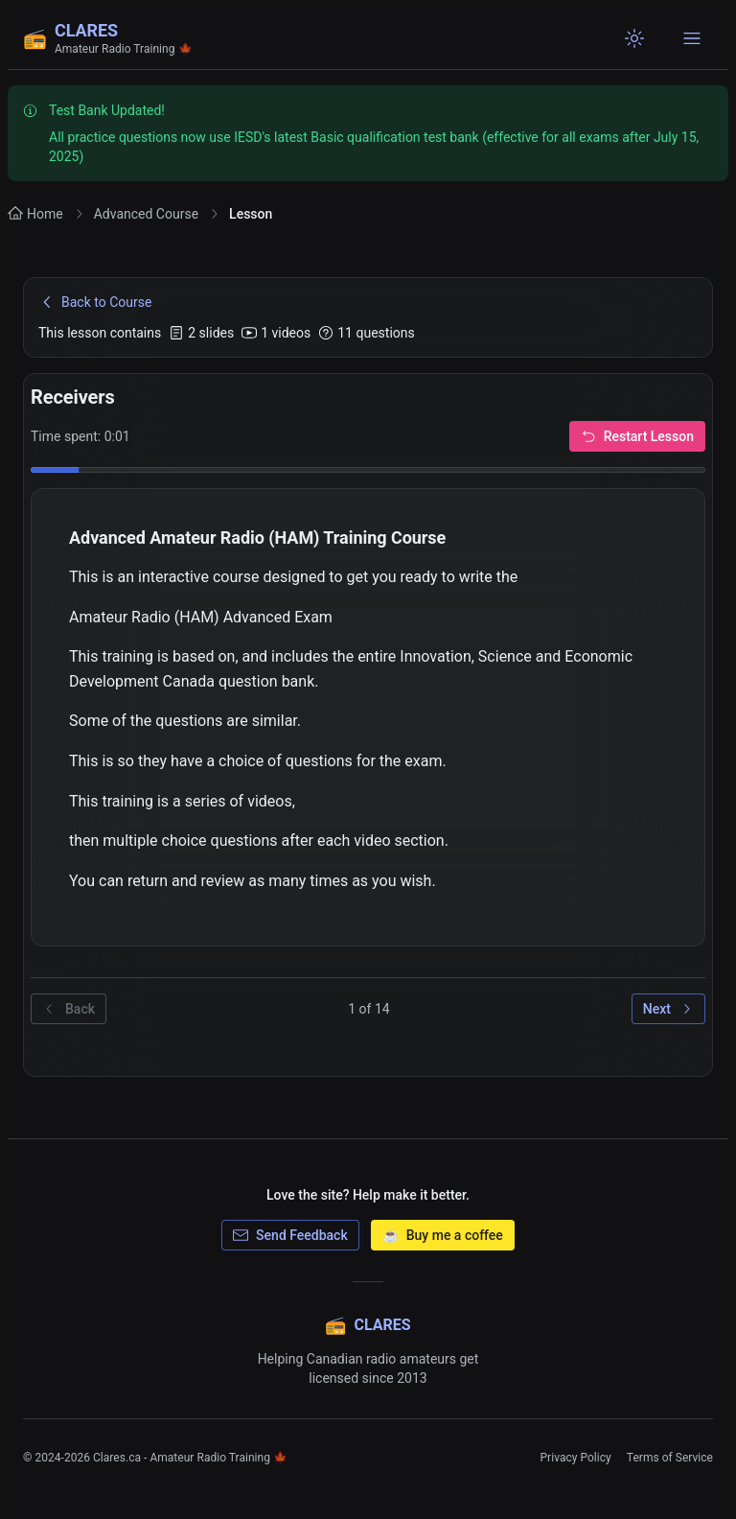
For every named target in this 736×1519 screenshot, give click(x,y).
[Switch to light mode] (634, 38)
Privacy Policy (575, 1457)
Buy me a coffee (442, 1235)
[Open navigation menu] (692, 38)
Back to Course (94, 302)
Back (68, 1009)
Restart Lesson (637, 436)
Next (668, 1009)
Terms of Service (670, 1457)
